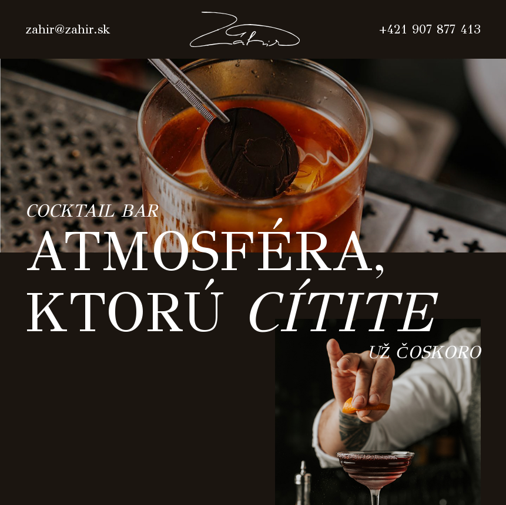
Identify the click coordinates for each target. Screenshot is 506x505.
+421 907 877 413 (430, 29)
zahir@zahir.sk (67, 29)
